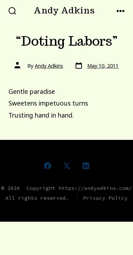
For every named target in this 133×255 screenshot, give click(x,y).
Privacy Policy (105, 198)
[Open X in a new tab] (67, 166)
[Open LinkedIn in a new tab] (86, 166)
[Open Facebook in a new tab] (47, 166)
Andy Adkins (49, 65)
